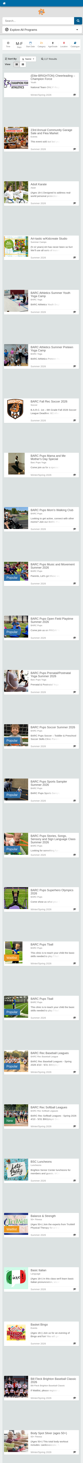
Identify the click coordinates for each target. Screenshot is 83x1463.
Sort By (11, 58)
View (7, 64)
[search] (38, 20)
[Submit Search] (78, 20)
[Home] (4, 3)
